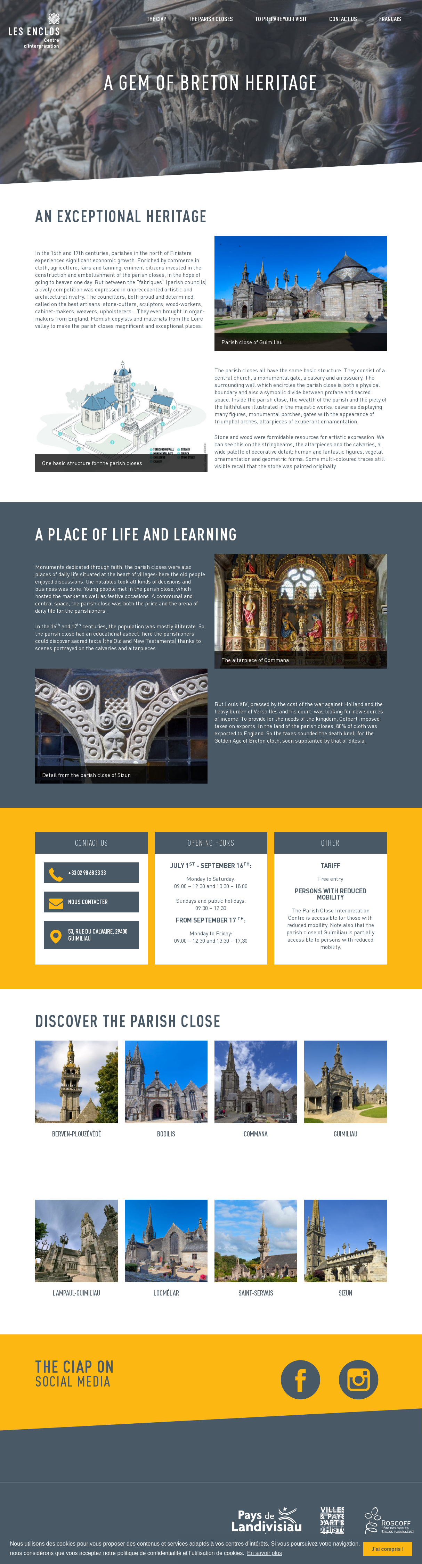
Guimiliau (345, 1133)
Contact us (343, 18)
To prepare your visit (281, 18)
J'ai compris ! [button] (388, 1549)
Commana (256, 1133)
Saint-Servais (255, 1293)
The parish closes (211, 18)
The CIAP (157, 18)
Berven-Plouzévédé (76, 1133)
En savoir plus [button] (264, 1553)
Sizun (345, 1293)
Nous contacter (78, 902)
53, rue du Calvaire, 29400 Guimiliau (88, 935)
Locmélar (166, 1293)
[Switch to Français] (390, 21)
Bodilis (166, 1133)
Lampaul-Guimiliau (76, 1293)
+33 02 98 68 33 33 (77, 873)
